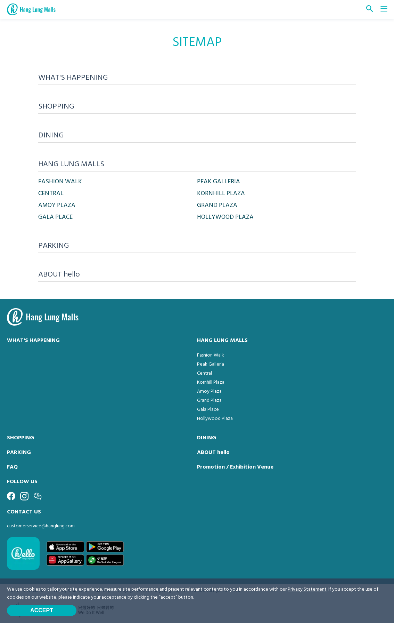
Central (204, 373)
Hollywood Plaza (215, 419)
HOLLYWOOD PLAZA (225, 217)
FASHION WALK (60, 182)
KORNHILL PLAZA (221, 194)
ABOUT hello (213, 452)
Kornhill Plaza (210, 382)
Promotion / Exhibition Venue (235, 467)
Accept (41, 610)
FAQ (12, 467)
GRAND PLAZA (217, 205)
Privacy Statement (307, 589)
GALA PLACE (55, 217)
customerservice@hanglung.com (41, 526)
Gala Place (208, 410)
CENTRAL (51, 194)
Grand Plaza (209, 401)
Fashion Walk (210, 355)
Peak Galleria (210, 364)
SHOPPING (20, 437)
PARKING (19, 452)
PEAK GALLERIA (218, 182)
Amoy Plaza (209, 392)
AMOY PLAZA (56, 205)
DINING (206, 437)
